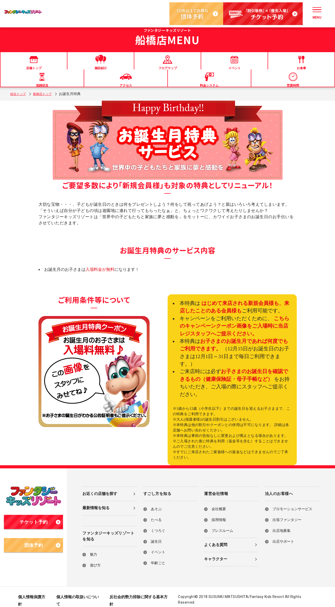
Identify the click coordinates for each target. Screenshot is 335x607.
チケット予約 (40, 514)
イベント (130, 66)
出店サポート (283, 534)
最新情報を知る (96, 501)
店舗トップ (19, 66)
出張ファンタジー (286, 513)
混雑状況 (204, 66)
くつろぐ (158, 523)
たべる (156, 513)
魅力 (93, 547)
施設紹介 (56, 66)
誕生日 (156, 534)
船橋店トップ (46, 87)
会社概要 (219, 502)
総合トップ (19, 87)
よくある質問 (215, 537)
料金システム (279, 66)
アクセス (241, 66)
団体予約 (42, 538)
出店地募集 (281, 523)
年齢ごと (158, 556)
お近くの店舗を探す (99, 486)
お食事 (167, 66)
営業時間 (316, 66)
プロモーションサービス (292, 502)
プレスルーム (222, 523)
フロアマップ (93, 66)
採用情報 (219, 513)
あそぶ (156, 502)
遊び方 (95, 558)
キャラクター (215, 552)
